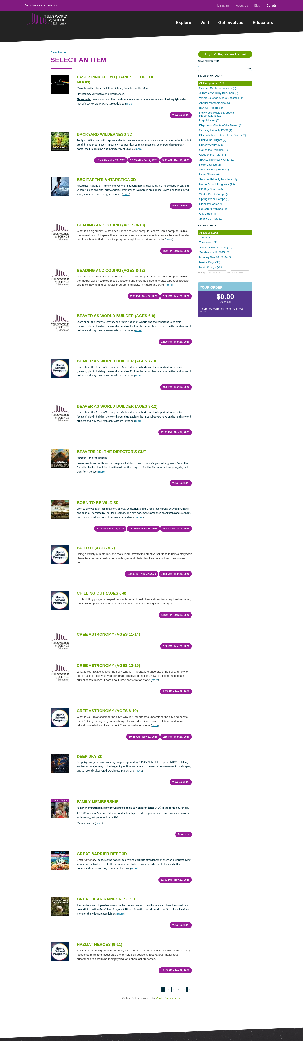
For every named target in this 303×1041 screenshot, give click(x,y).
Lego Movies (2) (209, 120)
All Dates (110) (208, 232)
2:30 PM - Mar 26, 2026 (176, 274)
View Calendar (180, 115)
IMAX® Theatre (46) (211, 107)
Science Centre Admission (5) (217, 88)
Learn (108, 960)
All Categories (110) (211, 83)
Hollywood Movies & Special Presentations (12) (216, 114)
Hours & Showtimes (81, 967)
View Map (176, 980)
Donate (271, 5)
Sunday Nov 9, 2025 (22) (214, 252)
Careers (110, 967)
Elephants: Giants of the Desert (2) (220, 125)
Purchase (183, 746)
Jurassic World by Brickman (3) (218, 93)
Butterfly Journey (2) (212, 144)
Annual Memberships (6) (214, 103)
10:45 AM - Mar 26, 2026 (175, 518)
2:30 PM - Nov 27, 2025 (143, 274)
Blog (257, 5)
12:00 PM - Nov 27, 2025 (175, 393)
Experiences (37, 960)
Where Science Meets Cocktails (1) (221, 97)
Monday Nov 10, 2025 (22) (216, 257)
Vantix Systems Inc (168, 887)
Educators (263, 22)
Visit (204, 22)
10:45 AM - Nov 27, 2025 (140, 518)
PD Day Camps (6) (211, 189)
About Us (242, 5)
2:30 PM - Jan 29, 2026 (176, 234)
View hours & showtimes (41, 5)
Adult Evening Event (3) (214, 169)
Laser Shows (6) (209, 174)
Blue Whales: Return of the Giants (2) (222, 135)
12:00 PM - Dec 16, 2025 (142, 478)
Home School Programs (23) (217, 184)
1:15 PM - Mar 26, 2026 (176, 659)
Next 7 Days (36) (209, 262)
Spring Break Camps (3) (214, 199)
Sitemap (110, 980)
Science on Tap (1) (211, 218)
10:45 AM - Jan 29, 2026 (175, 865)
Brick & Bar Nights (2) (212, 140)
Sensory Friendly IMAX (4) (215, 130)
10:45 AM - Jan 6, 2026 (176, 478)
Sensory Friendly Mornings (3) (218, 179)
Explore (183, 22)
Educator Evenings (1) (213, 208)
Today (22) (206, 237)
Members (223, 5)
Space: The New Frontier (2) (217, 159)
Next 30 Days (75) (210, 267)
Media (108, 973)
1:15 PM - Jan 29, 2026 (176, 619)
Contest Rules (34, 1004)
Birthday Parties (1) (211, 203)
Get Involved (230, 22)
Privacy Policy (58, 1004)
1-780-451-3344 (160, 1005)
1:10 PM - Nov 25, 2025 (108, 478)
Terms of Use (82, 1004)
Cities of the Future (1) (213, 154)
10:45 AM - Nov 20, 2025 (109, 154)
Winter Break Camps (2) (214, 194)
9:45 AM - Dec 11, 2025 (175, 154)
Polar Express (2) (210, 164)
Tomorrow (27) (208, 242)
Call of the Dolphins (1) (213, 149)
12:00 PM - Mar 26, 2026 (175, 314)
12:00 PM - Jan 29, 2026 (175, 554)
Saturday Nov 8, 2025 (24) (215, 247)
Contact (72, 973)
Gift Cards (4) (207, 213)
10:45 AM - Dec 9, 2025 (142, 154)
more (129, 103)
